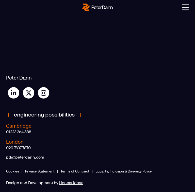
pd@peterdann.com (25, 157)
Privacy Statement (40, 171)
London (15, 142)
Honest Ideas (71, 183)
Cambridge (18, 126)
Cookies (12, 171)
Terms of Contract (75, 171)
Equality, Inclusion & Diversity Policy (123, 171)
